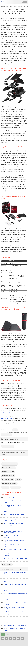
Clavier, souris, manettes (8, 471)
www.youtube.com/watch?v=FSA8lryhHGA (11, 412)
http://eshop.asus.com (6, 418)
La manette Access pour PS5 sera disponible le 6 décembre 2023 (13, 510)
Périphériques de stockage (8, 467)
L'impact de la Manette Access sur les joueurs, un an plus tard (13, 501)
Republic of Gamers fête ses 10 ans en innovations (13, 625)
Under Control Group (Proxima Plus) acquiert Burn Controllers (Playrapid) (13, 524)
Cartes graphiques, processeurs (9, 463)
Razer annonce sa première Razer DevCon (11, 528)
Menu (24, 2)
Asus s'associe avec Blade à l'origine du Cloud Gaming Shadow (12, 608)
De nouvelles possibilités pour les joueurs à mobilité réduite (13, 550)
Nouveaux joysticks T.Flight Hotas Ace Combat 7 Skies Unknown (14, 559)
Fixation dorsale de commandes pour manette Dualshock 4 (12, 541)
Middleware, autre (15, 487)
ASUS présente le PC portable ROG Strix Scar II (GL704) (14, 577)
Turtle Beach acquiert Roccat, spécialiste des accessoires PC (12, 554)
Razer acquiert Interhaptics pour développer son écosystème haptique (12, 519)
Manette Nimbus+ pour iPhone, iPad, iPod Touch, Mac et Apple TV (14, 536)
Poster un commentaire (8, 446)
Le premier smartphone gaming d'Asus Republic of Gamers (13, 585)
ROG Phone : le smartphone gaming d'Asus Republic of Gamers (13, 573)
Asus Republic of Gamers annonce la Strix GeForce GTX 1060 (13, 621)
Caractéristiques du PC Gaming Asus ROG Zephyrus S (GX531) (14, 580)
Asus (15, 429)
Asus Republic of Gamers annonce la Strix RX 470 (13, 615)
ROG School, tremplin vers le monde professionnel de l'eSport (14, 594)
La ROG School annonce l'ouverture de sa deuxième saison (13, 589)
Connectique (5, 487)
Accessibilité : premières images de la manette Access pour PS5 (12, 515)
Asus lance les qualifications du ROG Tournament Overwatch (13, 629)
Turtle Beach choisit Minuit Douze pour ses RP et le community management (13, 532)
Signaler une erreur (6, 434)
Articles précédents (6, 564)
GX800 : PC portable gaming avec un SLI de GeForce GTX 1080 (13, 599)
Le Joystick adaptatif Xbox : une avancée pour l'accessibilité (12, 506)
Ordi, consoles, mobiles (7, 479)
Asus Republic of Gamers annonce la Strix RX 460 (13, 612)
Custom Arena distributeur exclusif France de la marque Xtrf (12, 545)
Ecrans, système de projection (9, 483)
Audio (18, 479)
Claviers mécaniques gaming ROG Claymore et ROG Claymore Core (13, 603)
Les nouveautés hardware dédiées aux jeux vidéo (14, 453)
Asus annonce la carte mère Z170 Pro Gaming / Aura (13, 618)
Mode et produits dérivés (8, 475)
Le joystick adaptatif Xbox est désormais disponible (13, 498)
